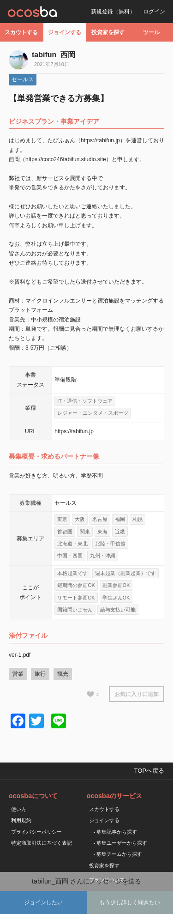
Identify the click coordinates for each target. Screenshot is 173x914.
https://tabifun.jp (74, 431)
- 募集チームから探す (118, 854)
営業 (18, 674)
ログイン (154, 11)
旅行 (40, 674)
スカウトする (21, 32)
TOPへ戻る (149, 770)
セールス (23, 79)
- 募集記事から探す (115, 832)
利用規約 (21, 820)
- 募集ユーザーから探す (121, 843)
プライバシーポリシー (36, 832)
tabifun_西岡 (53, 55)
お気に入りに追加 (136, 694)
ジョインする (64, 32)
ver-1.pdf (19, 655)
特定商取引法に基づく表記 (41, 843)
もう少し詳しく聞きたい (129, 902)
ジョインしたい (43, 902)
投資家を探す (108, 32)
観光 (62, 674)
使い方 (18, 809)
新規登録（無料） (113, 11)
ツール (151, 32)
